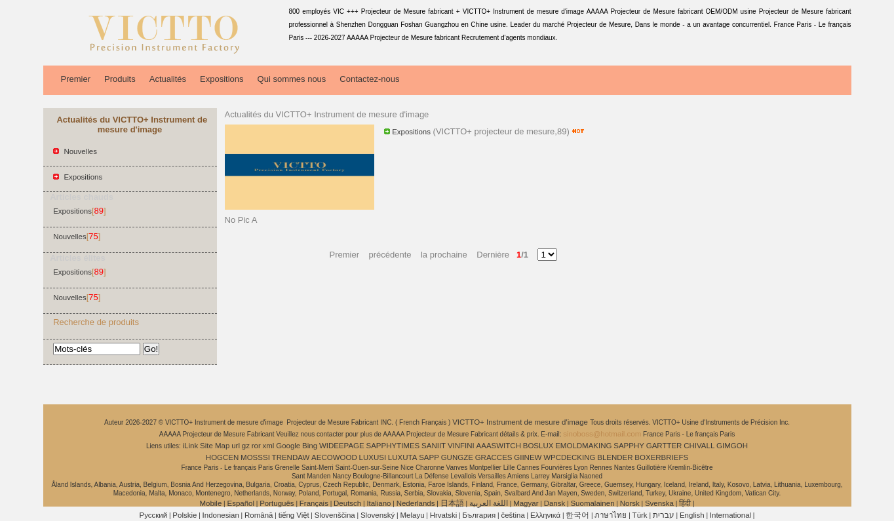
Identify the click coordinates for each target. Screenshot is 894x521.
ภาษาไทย (610, 515)
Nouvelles (80, 151)
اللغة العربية (488, 503)
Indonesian (221, 515)
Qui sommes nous (292, 79)
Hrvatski (443, 515)
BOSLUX (538, 446)
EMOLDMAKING (583, 446)
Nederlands (416, 503)
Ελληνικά (545, 515)
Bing (309, 446)
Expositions (221, 79)
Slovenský (377, 515)
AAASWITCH (498, 446)
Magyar (525, 503)
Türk (640, 515)
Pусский (154, 515)
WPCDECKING (569, 457)
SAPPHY (628, 446)
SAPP (429, 457)
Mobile (210, 503)
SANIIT (433, 446)
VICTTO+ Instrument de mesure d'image (521, 422)
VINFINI (461, 446)
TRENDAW (291, 457)
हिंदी (685, 503)
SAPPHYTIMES (392, 446)
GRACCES (494, 457)
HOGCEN (222, 457)
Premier (76, 79)
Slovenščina (335, 515)
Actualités (167, 79)
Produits (120, 79)
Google (288, 446)
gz (246, 446)
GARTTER (664, 446)
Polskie (184, 515)
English (692, 515)
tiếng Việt (294, 515)
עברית (663, 515)
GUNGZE (457, 457)
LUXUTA (403, 457)
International (730, 515)
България (479, 515)
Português (277, 503)
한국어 (577, 515)
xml (269, 446)
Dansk (555, 503)
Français (314, 503)
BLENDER (614, 457)
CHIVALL (699, 446)
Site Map (214, 446)
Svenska (659, 503)
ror (256, 446)
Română (258, 515)
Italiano (378, 503)
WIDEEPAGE (341, 446)
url (235, 446)
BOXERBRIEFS (661, 457)
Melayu (412, 515)
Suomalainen (592, 503)
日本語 (452, 503)
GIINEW (527, 457)
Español (240, 503)
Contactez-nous (369, 79)
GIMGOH (732, 446)
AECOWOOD (334, 457)
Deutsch (347, 503)
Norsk (630, 503)
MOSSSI (255, 457)
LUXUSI (373, 457)
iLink (191, 446)
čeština (512, 515)
